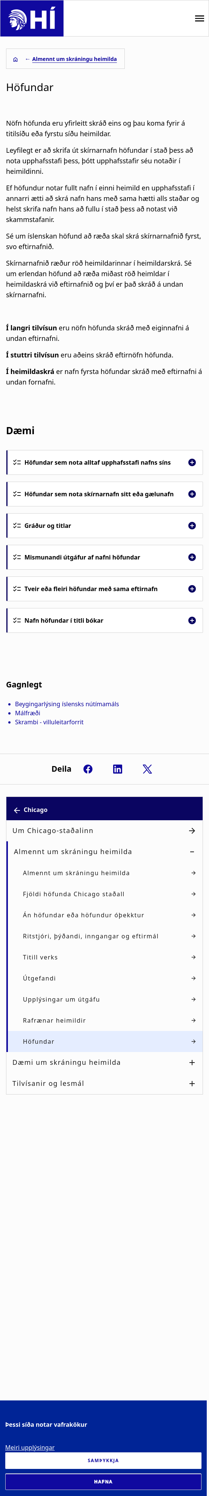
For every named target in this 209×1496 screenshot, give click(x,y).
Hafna (103, 1481)
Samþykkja (103, 1460)
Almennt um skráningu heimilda (74, 58)
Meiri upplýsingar (30, 1447)
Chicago (35, 810)
